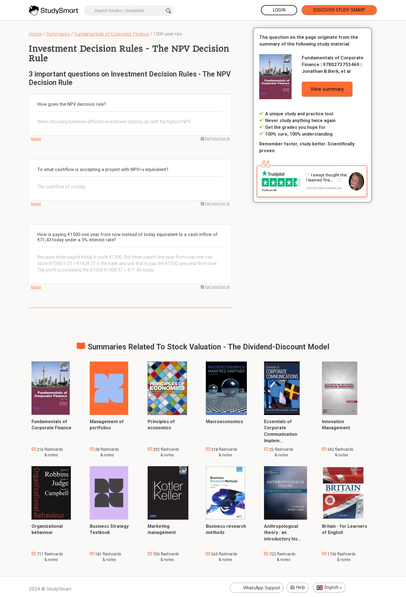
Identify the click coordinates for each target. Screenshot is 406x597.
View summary (327, 89)
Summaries (58, 34)
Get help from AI (217, 139)
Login (279, 10)
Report (36, 139)
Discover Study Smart (339, 10)
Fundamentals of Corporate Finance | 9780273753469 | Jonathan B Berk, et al (333, 64)
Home (35, 34)
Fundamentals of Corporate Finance (111, 34)
